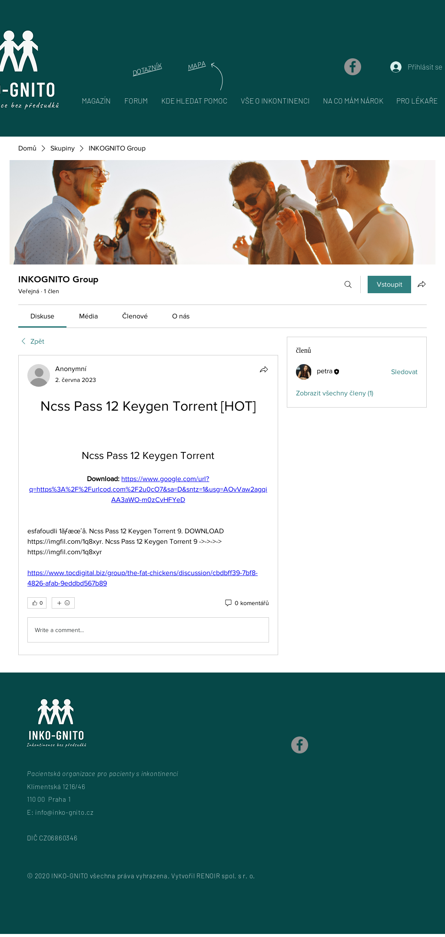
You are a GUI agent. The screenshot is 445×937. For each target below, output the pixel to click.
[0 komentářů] (246, 603)
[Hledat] (348, 284)
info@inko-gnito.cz (64, 812)
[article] (148, 505)
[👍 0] (36, 603)
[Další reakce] (63, 603)
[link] (42, 316)
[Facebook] (352, 66)
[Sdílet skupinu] (421, 284)
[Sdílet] (264, 369)
